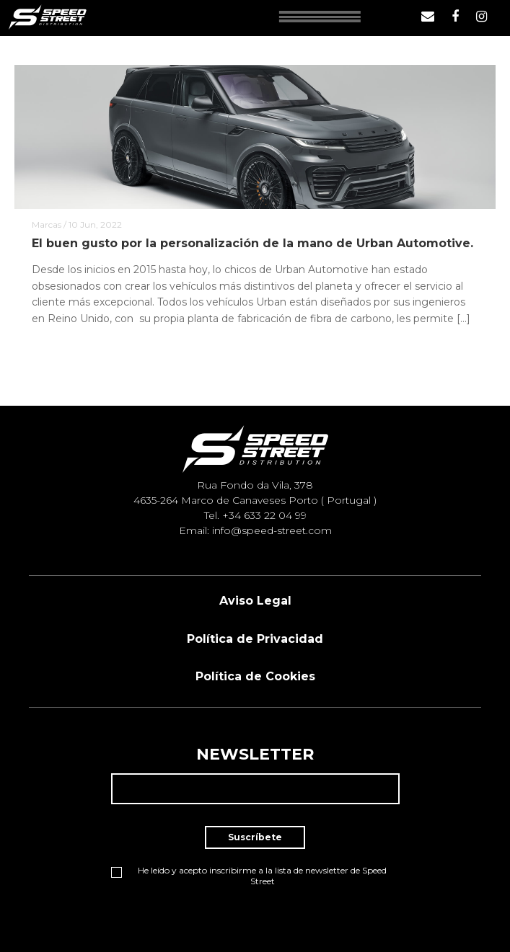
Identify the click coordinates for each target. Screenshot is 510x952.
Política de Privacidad (255, 639)
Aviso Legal (255, 601)
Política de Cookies (255, 676)
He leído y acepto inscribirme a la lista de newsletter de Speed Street (249, 876)
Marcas (46, 224)
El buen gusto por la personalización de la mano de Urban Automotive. (252, 243)
